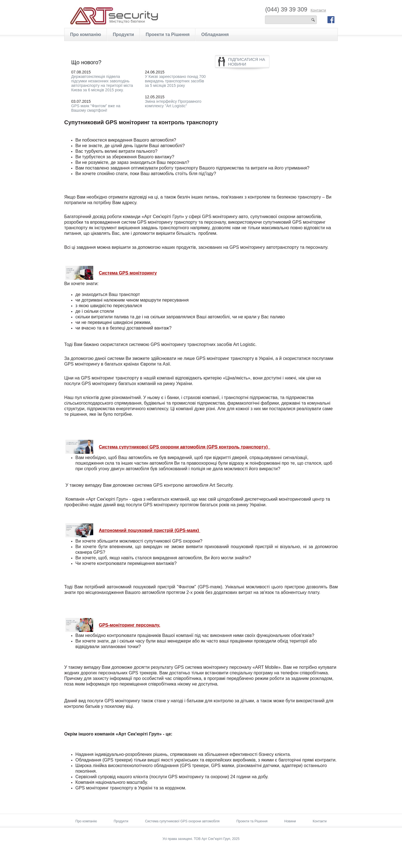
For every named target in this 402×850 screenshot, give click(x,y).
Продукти (123, 34)
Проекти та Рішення (168, 34)
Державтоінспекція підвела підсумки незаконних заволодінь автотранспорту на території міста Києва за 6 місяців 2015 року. (102, 83)
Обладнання (215, 34)
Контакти (318, 10)
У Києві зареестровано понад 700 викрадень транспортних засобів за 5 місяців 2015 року (175, 81)
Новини (290, 821)
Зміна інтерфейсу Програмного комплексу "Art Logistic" (173, 103)
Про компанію (85, 34)
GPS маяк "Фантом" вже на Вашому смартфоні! (95, 108)
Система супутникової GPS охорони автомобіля (182, 821)
